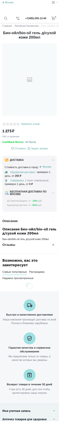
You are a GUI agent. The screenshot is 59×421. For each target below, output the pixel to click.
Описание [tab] (28, 221)
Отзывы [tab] (28, 245)
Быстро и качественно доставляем (29, 314)
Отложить (18, 148)
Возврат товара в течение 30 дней (29, 384)
